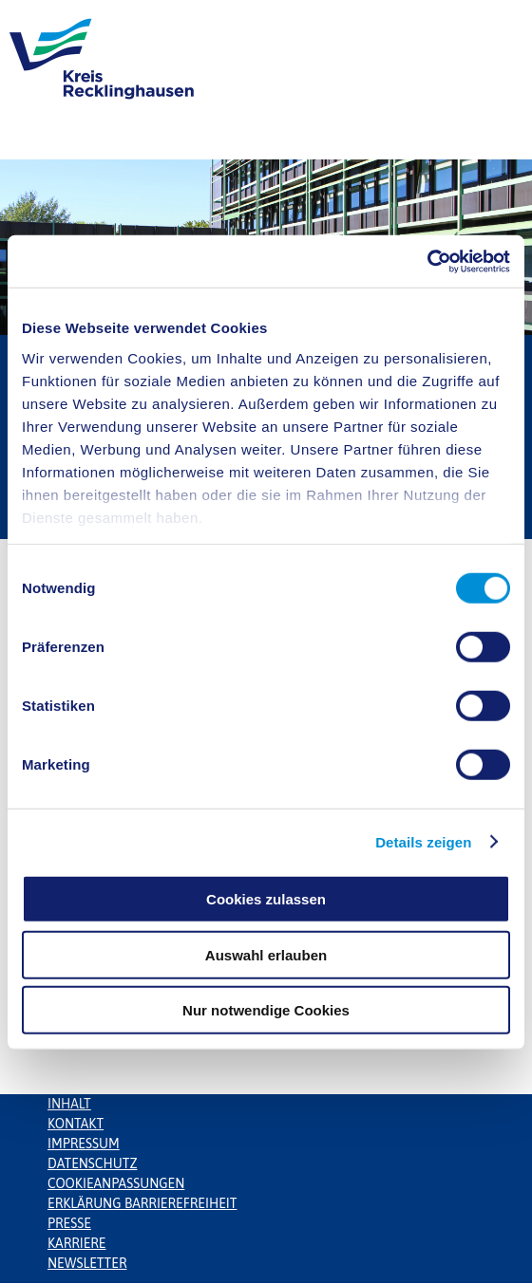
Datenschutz (93, 1163)
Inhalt (69, 1103)
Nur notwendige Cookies (266, 1010)
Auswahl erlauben (266, 954)
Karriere (77, 1243)
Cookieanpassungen (116, 1183)
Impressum (84, 1143)
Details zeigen (423, 841)
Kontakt (76, 1123)
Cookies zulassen (266, 899)
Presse (69, 1223)
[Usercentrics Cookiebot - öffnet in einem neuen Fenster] (427, 261)
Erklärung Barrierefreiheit (142, 1203)
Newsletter (87, 1263)
